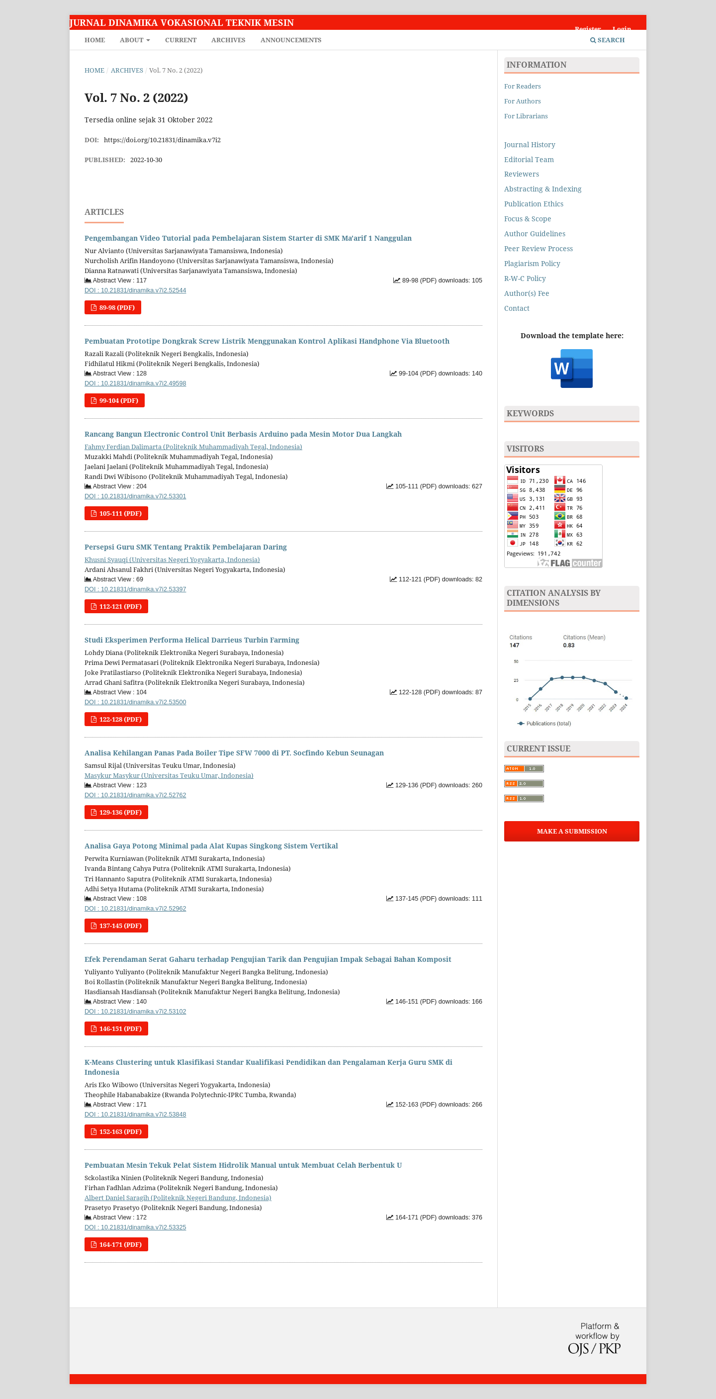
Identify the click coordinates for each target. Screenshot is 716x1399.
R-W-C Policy (525, 278)
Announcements (291, 39)
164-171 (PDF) (120, 1244)
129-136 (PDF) (120, 812)
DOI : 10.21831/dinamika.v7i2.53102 (135, 1011)
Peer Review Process (538, 248)
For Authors (522, 100)
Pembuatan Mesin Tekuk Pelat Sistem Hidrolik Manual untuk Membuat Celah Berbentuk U (243, 1165)
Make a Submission (572, 831)
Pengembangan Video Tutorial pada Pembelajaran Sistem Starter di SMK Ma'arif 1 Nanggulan (248, 238)
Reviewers (522, 174)
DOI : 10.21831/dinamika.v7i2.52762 (135, 795)
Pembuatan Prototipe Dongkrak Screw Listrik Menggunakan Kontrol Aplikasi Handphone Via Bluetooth (267, 341)
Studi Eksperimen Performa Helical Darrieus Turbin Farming (192, 640)
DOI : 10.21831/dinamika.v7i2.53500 (135, 702)
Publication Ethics (533, 203)
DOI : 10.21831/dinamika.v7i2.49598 (135, 383)
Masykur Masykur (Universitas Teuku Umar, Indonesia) (169, 775)
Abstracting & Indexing (543, 188)
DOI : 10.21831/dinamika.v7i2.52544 (135, 290)
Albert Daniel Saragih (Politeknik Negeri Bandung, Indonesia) (178, 1197)
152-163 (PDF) (120, 1131)
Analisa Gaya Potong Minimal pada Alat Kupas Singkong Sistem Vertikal (211, 845)
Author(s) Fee (526, 293)
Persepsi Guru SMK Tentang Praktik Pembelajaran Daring (186, 547)
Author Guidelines (534, 233)
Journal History (529, 144)
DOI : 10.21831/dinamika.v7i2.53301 (135, 496)
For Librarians (526, 115)
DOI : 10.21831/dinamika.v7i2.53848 (135, 1114)
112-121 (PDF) (120, 606)
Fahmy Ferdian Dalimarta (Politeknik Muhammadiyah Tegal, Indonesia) (193, 446)
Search (607, 39)
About (132, 39)
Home (95, 39)
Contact (517, 308)
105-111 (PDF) (120, 513)
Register (588, 28)
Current (180, 39)
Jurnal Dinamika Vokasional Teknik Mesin (182, 22)
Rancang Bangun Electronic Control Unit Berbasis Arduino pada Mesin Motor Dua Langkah (243, 434)
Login (622, 28)
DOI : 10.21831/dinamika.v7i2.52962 (135, 908)
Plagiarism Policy (532, 263)
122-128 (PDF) (120, 719)
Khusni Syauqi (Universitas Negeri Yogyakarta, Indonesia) (172, 559)
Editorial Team (529, 159)
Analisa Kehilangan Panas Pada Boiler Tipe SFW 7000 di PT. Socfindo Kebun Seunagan (234, 752)
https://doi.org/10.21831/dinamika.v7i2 (162, 139)
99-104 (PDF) (118, 400)
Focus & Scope (527, 218)
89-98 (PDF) (116, 307)
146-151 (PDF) (120, 1028)
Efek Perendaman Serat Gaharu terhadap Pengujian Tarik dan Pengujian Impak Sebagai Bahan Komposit (268, 959)
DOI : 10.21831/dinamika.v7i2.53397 (135, 589)
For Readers (522, 86)
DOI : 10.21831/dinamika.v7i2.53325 (135, 1227)
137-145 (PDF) (120, 925)
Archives (228, 39)
